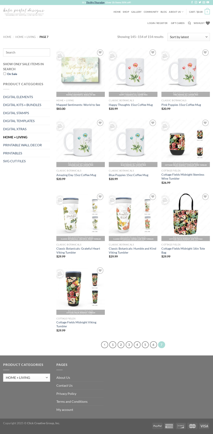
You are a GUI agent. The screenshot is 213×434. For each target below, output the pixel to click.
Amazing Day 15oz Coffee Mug (76, 175)
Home (117, 11)
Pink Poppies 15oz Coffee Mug (181, 104)
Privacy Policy (66, 393)
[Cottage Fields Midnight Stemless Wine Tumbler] (185, 143)
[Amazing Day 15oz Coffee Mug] (80, 143)
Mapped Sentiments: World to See (78, 104)
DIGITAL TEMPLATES (19, 121)
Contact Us (64, 385)
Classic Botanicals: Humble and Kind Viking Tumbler (132, 250)
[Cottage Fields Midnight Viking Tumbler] (80, 290)
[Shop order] (188, 37)
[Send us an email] (204, 2)
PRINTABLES (12, 153)
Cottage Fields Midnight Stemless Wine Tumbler (182, 176)
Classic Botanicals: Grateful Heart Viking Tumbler (78, 250)
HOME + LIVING (25, 37)
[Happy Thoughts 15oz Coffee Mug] (133, 72)
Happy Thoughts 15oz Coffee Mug (131, 104)
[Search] (189, 23)
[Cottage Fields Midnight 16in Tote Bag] (185, 217)
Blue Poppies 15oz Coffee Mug (128, 175)
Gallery (136, 11)
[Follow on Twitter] (200, 2)
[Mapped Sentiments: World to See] (80, 72)
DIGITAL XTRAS (14, 129)
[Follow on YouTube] (208, 2)
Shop (126, 11)
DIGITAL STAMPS (16, 113)
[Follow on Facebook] (192, 2)
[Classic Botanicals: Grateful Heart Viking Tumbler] (80, 217)
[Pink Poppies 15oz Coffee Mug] (185, 72)
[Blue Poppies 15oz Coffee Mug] (133, 143)
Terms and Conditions (72, 401)
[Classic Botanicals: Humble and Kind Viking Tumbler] (133, 217)
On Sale (12, 74)
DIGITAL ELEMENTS (18, 97)
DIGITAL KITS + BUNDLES (22, 105)
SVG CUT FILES (14, 161)
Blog (164, 11)
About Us (176, 12)
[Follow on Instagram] (196, 2)
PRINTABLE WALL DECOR (22, 145)
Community (151, 11)
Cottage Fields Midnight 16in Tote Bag (183, 250)
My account (64, 409)
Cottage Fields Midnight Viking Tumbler (76, 324)
